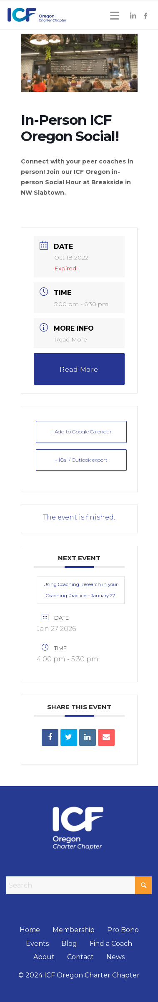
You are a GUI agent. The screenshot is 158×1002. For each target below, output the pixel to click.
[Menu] (113, 15)
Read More (70, 339)
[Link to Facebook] (145, 15)
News (115, 957)
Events (37, 944)
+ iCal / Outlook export (81, 460)
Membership (74, 930)
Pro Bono (123, 930)
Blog (69, 944)
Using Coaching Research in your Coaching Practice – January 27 (80, 589)
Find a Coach (111, 944)
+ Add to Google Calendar (81, 431)
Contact (80, 957)
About (44, 957)
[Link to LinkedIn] (133, 15)
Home (30, 930)
